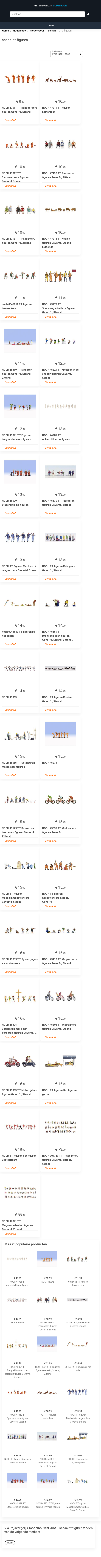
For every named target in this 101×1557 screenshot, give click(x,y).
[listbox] (66, 54)
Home (51, 25)
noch (10, 1543)
